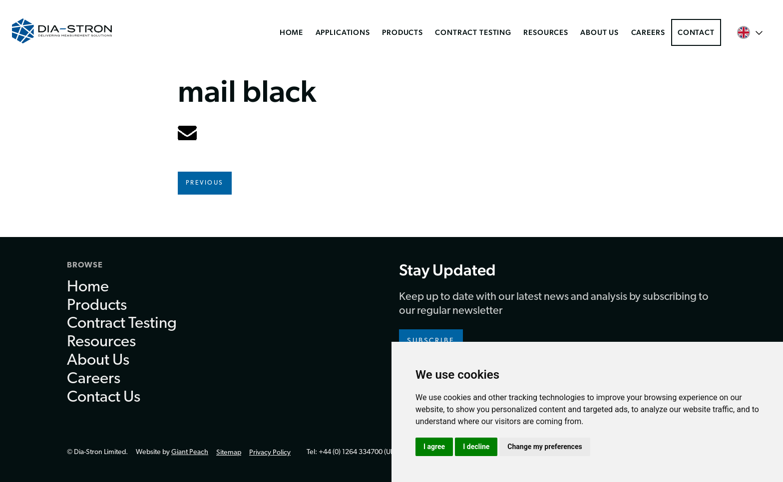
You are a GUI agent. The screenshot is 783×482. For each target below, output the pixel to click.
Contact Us (103, 398)
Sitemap (228, 453)
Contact (696, 32)
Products (402, 32)
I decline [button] (476, 447)
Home (291, 32)
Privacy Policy (270, 453)
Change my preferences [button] (544, 447)
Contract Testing (473, 32)
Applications (343, 32)
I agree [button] (434, 447)
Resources (545, 32)
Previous (205, 183)
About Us (599, 32)
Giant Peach (189, 452)
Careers (648, 32)
